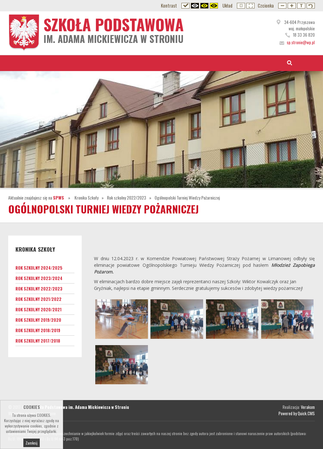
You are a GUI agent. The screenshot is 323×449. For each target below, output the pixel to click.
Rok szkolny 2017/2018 (37, 341)
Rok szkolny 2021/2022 (38, 299)
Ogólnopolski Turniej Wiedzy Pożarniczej (187, 197)
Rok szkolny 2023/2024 (38, 278)
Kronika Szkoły (86, 197)
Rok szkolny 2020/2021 (38, 309)
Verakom (308, 407)
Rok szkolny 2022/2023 (126, 197)
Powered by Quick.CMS (297, 413)
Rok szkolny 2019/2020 (38, 320)
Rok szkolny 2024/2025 (38, 268)
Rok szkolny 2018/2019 (37, 330)
